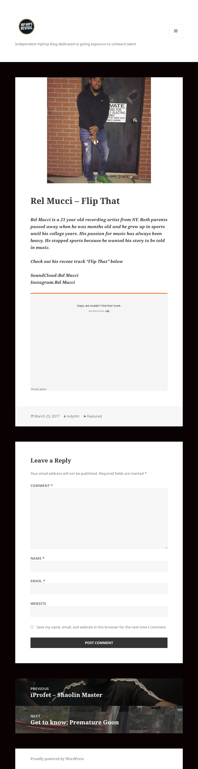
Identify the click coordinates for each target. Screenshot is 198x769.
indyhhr (73, 416)
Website (38, 603)
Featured (94, 416)
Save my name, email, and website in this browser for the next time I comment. (102, 627)
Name (37, 558)
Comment (41, 485)
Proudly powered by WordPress (57, 758)
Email (37, 581)
